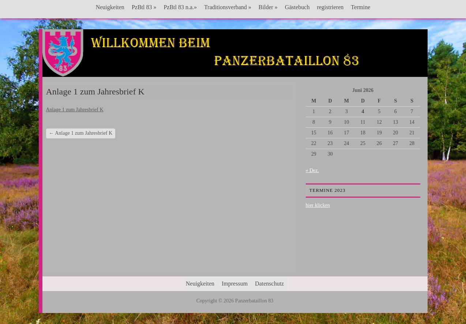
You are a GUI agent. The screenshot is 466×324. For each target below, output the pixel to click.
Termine (360, 7)
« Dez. (312, 170)
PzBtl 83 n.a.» (180, 7)
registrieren (330, 7)
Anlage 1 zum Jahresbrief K (75, 109)
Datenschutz (269, 283)
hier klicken (318, 205)
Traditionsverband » (227, 7)
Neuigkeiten (110, 7)
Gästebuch (297, 7)
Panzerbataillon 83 (235, 51)
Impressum (235, 283)
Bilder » (268, 7)
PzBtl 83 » (144, 7)
